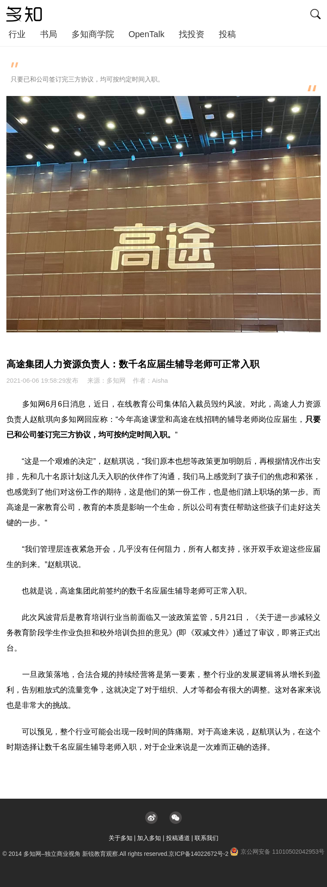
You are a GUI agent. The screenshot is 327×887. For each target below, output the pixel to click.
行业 (17, 34)
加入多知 (149, 838)
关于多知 (120, 838)
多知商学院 (93, 34)
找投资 (191, 34)
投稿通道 (178, 838)
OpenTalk (147, 34)
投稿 (227, 34)
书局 (48, 34)
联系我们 (206, 838)
